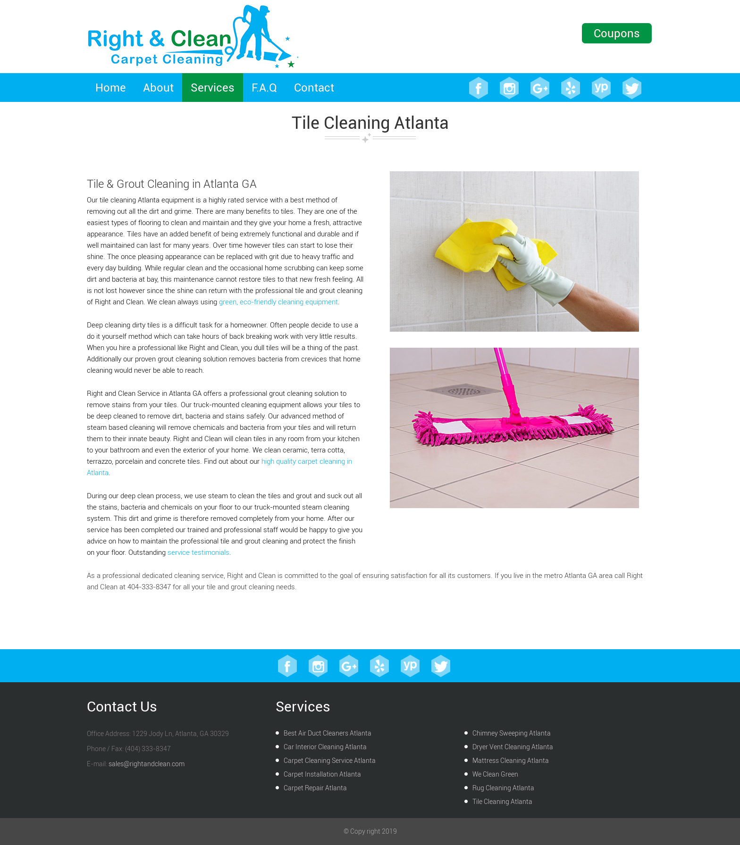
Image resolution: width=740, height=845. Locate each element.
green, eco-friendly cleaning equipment (278, 302)
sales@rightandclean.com (147, 764)
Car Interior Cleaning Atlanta (325, 747)
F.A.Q (264, 87)
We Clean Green (495, 774)
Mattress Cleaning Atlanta (510, 761)
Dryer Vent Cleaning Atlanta (512, 747)
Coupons (617, 33)
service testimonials (198, 552)
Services (213, 87)
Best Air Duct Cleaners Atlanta (327, 733)
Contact (314, 87)
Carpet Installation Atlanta (322, 774)
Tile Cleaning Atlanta (502, 802)
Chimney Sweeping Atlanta (511, 733)
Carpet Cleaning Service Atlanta (330, 761)
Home (110, 87)
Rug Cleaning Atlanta (503, 788)
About (158, 87)
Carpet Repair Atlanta (315, 788)
